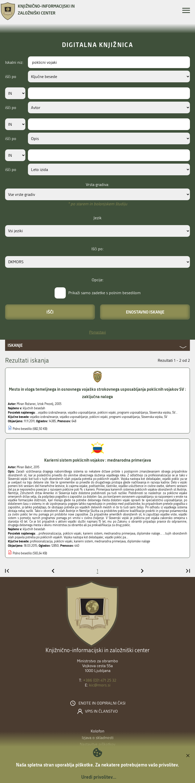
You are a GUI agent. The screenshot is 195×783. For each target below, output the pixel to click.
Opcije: (98, 279)
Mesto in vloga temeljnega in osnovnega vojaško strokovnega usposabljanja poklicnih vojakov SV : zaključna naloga (97, 392)
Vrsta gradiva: (97, 184)
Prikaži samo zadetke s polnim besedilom (104, 292)
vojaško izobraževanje (44, 417)
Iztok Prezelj (45, 404)
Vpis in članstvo (101, 711)
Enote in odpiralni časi (101, 703)
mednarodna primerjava (110, 541)
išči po (10, 76)
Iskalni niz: (14, 62)
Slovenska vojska (151, 417)
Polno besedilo (22, 429)
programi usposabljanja (124, 417)
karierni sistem (83, 541)
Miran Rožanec (26, 404)
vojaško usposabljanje (74, 417)
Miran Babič (24, 467)
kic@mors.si (99, 685)
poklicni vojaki (98, 417)
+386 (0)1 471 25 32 (99, 680)
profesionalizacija (41, 541)
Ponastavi (97, 332)
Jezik (97, 217)
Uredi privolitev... (98, 777)
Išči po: (97, 248)
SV (165, 417)
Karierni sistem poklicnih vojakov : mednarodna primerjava (97, 460)
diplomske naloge (138, 541)
